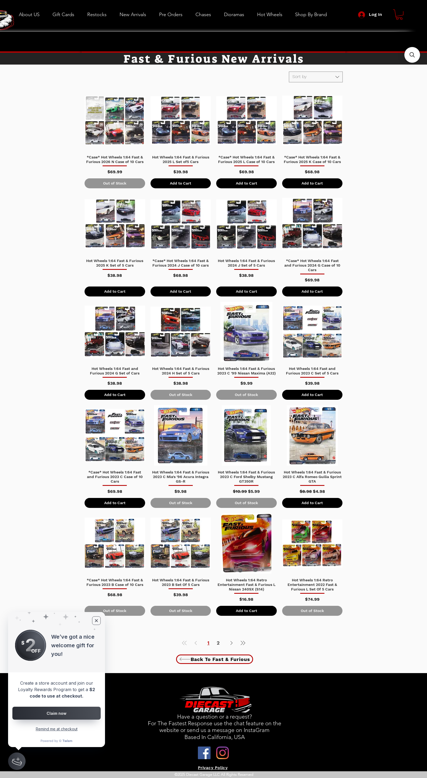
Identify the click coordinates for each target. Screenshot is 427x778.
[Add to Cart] (180, 183)
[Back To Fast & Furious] (214, 659)
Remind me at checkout (57, 729)
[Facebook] (204, 753)
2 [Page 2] (218, 643)
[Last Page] (243, 643)
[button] (270, 14)
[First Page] (184, 643)
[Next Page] (231, 643)
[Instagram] (222, 753)
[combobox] (316, 77)
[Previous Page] (195, 643)
